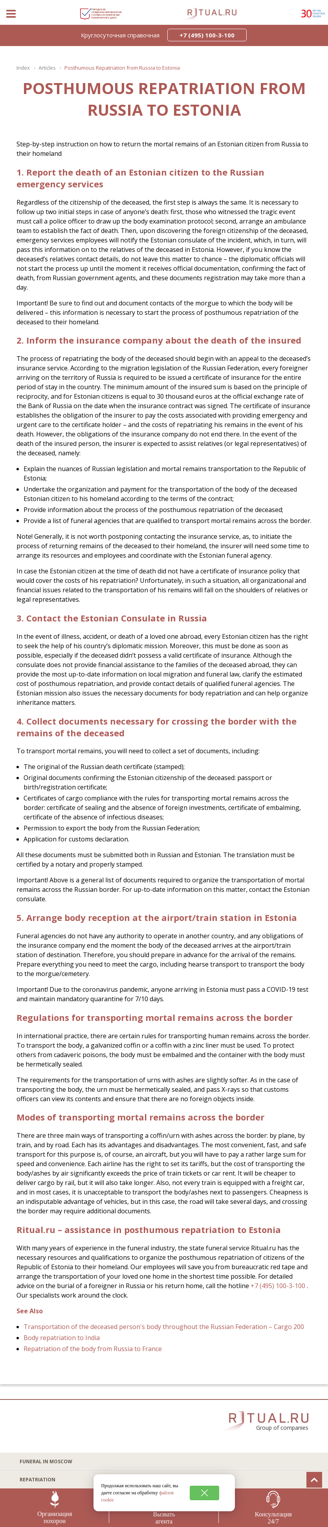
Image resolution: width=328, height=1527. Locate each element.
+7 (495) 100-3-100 (278, 1285)
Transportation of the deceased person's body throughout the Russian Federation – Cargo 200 (164, 1326)
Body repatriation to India (62, 1337)
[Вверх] (314, 1480)
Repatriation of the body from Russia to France (93, 1348)
